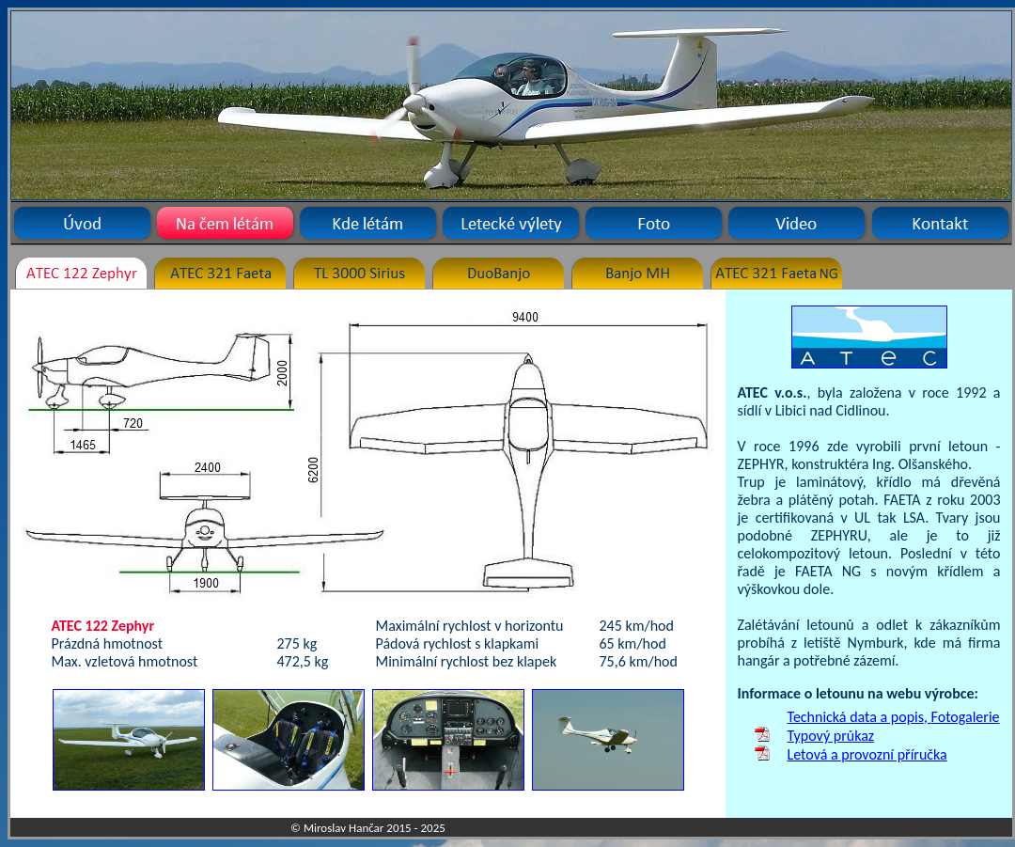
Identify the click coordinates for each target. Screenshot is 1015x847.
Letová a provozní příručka (867, 754)
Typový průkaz (831, 736)
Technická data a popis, (859, 717)
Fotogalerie (965, 717)
